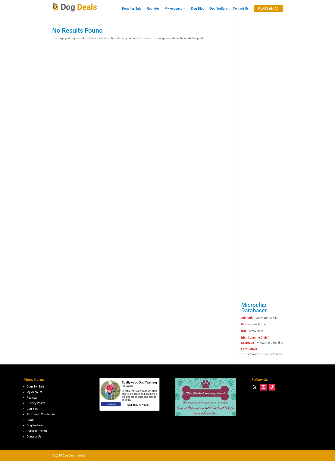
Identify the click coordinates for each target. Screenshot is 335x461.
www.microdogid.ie (270, 342)
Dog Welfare (219, 8)
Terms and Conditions (40, 414)
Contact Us (241, 8)
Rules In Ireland (36, 431)
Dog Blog (197, 8)
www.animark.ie (266, 317)
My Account (173, 8)
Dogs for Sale (131, 8)
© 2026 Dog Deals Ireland (69, 455)
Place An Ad (268, 8)
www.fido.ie (258, 324)
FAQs (30, 419)
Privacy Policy (35, 403)
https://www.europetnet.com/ (262, 354)
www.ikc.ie (256, 331)
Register (153, 8)
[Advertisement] (262, 103)
